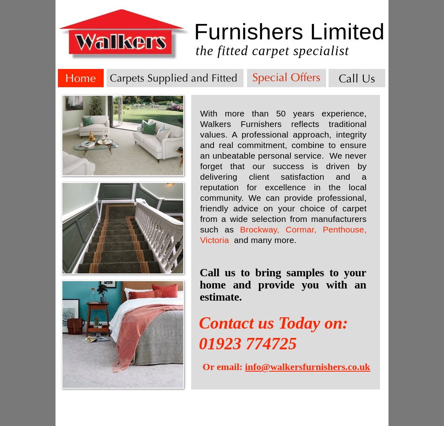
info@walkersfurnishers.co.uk (307, 366)
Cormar (300, 229)
